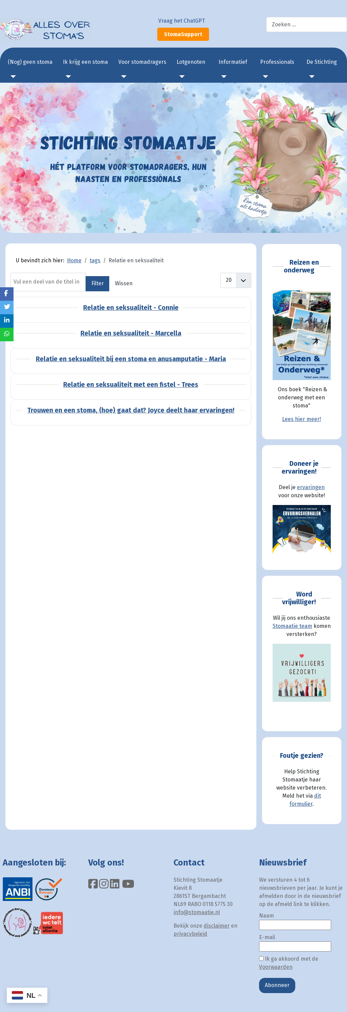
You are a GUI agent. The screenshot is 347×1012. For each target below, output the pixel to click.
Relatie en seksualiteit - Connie (131, 308)
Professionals (277, 62)
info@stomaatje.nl (197, 912)
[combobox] (306, 24)
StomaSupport (183, 34)
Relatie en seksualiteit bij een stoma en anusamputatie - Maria (131, 359)
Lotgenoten (191, 62)
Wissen (124, 283)
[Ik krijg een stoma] (67, 77)
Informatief (232, 62)
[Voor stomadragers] (122, 77)
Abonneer (277, 985)
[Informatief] (222, 77)
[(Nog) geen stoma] (12, 77)
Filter (97, 283)
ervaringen (311, 487)
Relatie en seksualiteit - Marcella (130, 333)
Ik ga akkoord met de (288, 963)
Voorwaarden (276, 967)
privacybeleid (190, 934)
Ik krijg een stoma (85, 62)
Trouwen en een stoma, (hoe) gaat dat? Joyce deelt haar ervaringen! (130, 410)
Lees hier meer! (301, 419)
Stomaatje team (292, 626)
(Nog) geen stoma (30, 62)
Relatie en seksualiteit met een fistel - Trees (130, 385)
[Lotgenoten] (181, 77)
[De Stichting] (310, 77)
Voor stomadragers (142, 62)
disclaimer (217, 926)
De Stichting (321, 62)
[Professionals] (264, 77)
